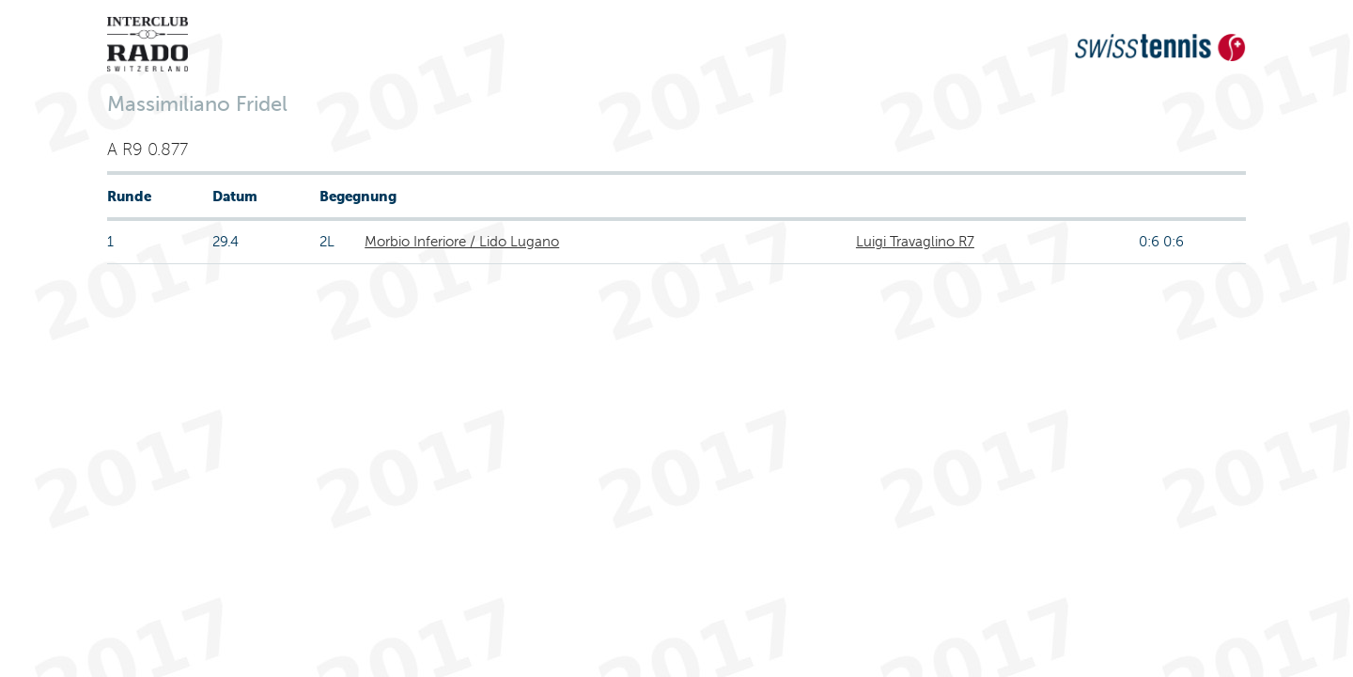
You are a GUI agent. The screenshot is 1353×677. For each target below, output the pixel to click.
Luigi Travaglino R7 (915, 241)
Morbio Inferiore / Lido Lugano (462, 241)
